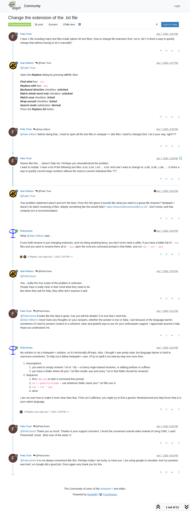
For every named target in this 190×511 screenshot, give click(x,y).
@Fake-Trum (27, 67)
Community (32, 6)
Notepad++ (106, 488)
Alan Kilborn (27, 63)
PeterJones (26, 231)
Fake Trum (26, 34)
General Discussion (19, 24)
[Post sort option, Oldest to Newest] (157, 24)
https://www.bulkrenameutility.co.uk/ (127, 206)
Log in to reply (170, 24)
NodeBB (92, 494)
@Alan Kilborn (41, 129)
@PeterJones (43, 271)
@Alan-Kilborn (28, 134)
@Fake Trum (43, 63)
